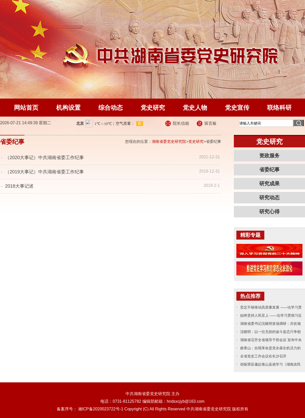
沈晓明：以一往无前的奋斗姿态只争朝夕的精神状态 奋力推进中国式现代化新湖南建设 (271, 333)
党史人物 (195, 107)
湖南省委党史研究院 (169, 141)
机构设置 (68, 107)
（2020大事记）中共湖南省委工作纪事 (44, 157)
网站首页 (26, 107)
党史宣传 (237, 107)
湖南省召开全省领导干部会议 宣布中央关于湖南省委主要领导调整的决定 (271, 341)
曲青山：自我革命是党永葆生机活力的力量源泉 (270, 349)
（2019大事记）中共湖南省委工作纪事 (44, 171)
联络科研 (279, 107)
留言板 (210, 123)
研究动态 (269, 197)
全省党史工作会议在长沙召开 (263, 356)
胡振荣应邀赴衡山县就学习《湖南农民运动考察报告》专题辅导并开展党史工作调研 (270, 365)
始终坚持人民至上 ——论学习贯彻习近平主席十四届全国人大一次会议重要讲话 (271, 316)
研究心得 (269, 211)
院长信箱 (181, 123)
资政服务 (269, 155)
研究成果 (269, 183)
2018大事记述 (19, 186)
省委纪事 (269, 169)
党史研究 (153, 107)
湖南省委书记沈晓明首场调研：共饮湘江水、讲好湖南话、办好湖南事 (270, 325)
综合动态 (110, 107)
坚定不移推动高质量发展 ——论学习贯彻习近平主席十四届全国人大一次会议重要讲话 (271, 308)
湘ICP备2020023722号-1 (100, 409)
